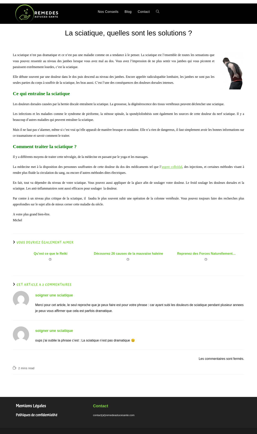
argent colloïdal (172, 167)
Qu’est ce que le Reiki (50, 253)
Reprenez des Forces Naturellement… (206, 253)
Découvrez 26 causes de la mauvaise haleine (128, 253)
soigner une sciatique (54, 295)
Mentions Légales (31, 406)
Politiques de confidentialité (36, 415)
